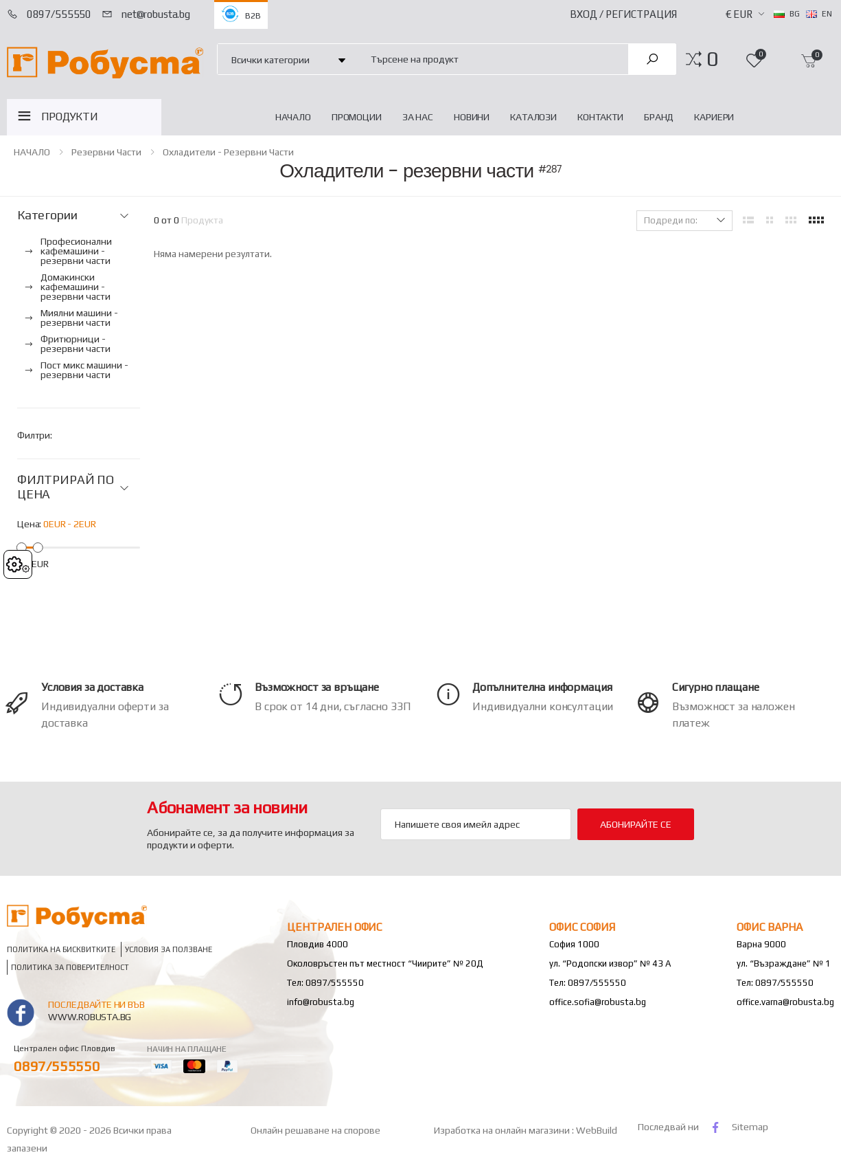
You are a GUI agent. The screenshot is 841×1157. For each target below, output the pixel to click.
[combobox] (491, 59)
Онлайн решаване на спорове (315, 1130)
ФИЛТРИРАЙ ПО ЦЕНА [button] (65, 487)
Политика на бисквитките (61, 949)
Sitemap (750, 1127)
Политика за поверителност (70, 966)
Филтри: (34, 435)
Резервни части (106, 151)
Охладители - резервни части (228, 151)
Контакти (600, 116)
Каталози (533, 116)
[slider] (21, 547)
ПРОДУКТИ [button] (69, 116)
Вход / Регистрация (623, 14)
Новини (471, 116)
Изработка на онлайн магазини (503, 1130)
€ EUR (739, 14)
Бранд (658, 116)
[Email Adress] (475, 824)
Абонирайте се (635, 824)
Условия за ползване (168, 949)
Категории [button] (47, 215)
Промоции (357, 116)
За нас (417, 116)
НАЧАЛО (293, 116)
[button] (712, 59)
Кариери (714, 116)
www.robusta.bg (89, 1016)
